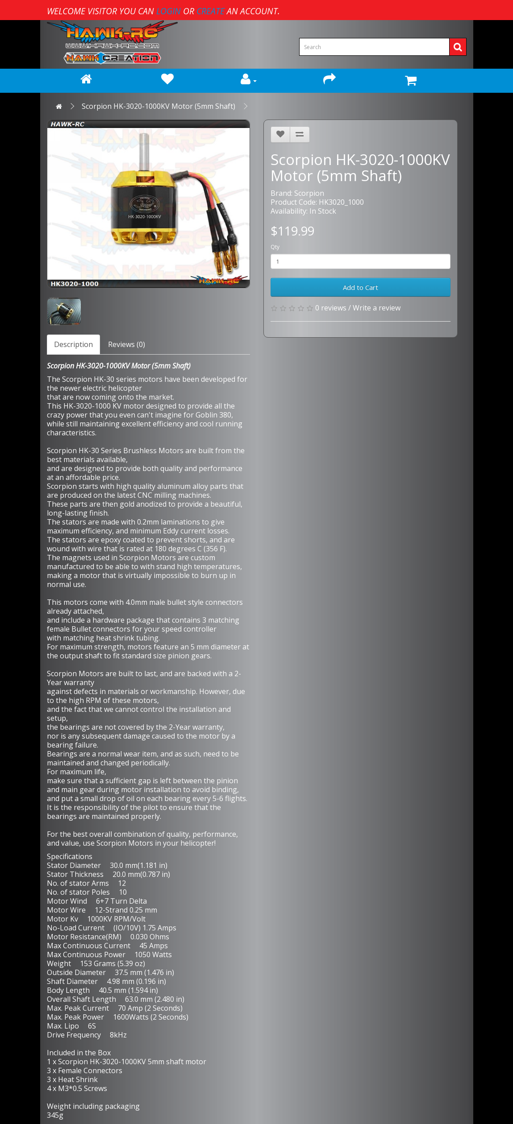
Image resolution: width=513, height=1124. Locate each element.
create (210, 11)
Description (73, 344)
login (168, 11)
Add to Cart (360, 287)
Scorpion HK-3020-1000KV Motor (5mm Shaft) (158, 106)
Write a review (376, 308)
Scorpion (309, 193)
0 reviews (330, 308)
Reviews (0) (126, 344)
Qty (275, 247)
